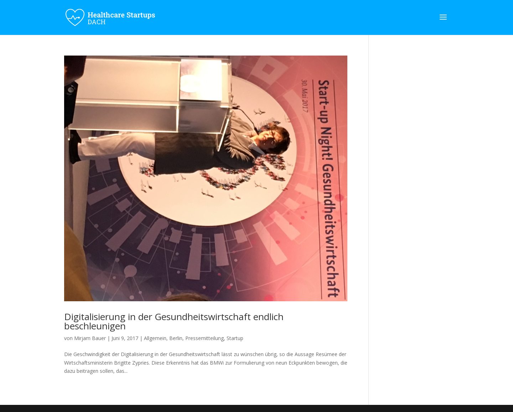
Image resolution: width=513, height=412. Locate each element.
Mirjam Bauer (90, 338)
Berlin (175, 338)
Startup (235, 338)
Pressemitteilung (204, 338)
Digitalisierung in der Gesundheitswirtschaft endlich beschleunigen (174, 321)
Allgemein (155, 338)
